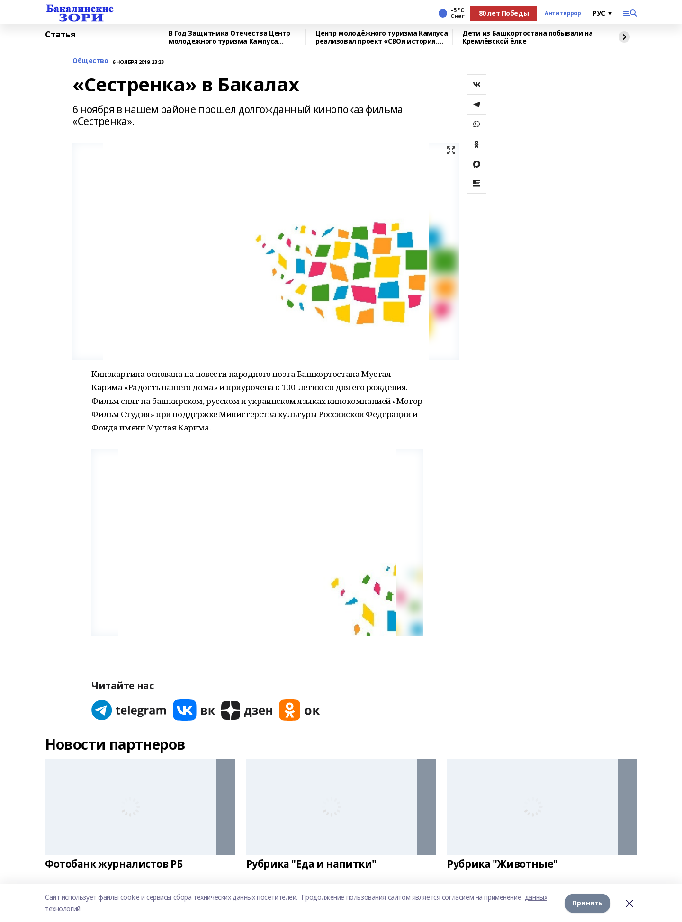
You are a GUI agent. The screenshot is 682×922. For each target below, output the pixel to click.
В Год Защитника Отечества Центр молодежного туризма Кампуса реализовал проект (229, 37)
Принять (587, 902)
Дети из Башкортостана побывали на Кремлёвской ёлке (527, 37)
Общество (90, 61)
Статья (60, 34)
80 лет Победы (504, 13)
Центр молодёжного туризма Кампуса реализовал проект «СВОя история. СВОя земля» (381, 37)
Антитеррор (563, 13)
